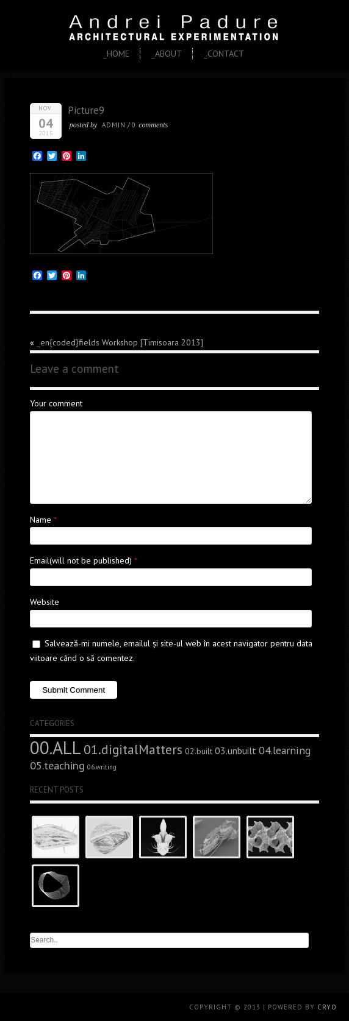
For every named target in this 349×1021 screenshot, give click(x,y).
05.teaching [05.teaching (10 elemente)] (57, 765)
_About (166, 53)
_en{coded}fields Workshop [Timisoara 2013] (120, 342)
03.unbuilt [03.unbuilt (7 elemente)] (235, 750)
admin (114, 125)
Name (40, 519)
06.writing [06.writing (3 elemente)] (102, 767)
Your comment (56, 403)
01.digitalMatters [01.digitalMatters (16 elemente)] (133, 749)
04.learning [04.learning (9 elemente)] (285, 750)
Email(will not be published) (81, 560)
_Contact (224, 53)
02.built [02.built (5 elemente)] (198, 751)
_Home (116, 53)
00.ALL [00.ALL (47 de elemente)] (55, 747)
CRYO (327, 1007)
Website (44, 601)
